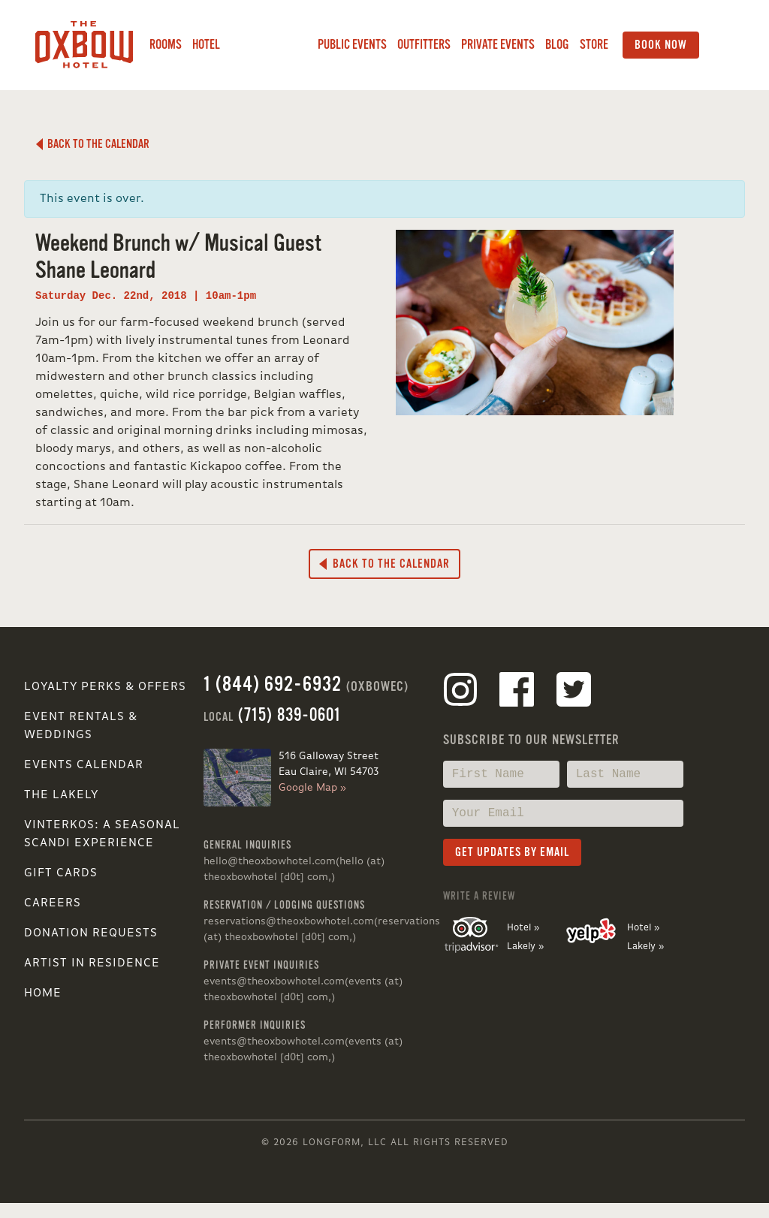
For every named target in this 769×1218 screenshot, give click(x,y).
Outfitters (424, 45)
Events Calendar (83, 765)
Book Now (661, 45)
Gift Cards (61, 873)
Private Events (498, 45)
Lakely (268, 45)
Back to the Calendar (92, 144)
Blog (557, 45)
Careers (52, 903)
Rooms (165, 45)
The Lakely (61, 795)
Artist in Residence (92, 963)
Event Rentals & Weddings (80, 726)
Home (43, 993)
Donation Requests (91, 933)
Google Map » (312, 787)
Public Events (352, 45)
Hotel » (523, 928)
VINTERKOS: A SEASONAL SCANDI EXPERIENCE (102, 834)
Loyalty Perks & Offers (105, 687)
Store (594, 45)
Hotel (206, 45)
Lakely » (525, 946)
